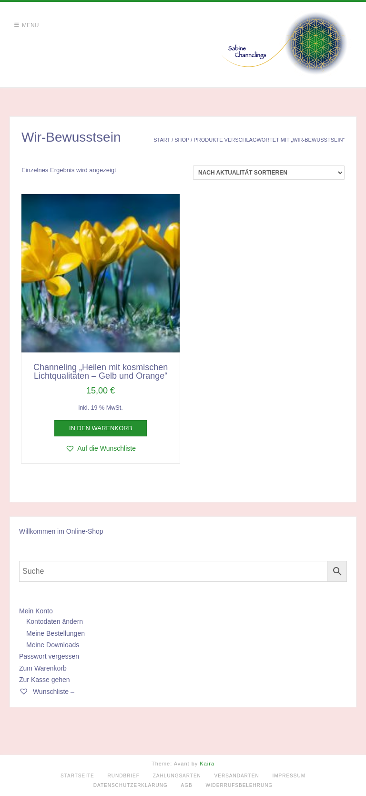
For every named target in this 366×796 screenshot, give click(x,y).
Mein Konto (36, 611)
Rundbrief (124, 775)
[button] (100, 448)
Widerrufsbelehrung (239, 785)
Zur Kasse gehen (44, 679)
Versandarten (236, 775)
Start (161, 140)
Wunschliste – (46, 691)
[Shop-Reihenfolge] (269, 172)
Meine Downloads (52, 645)
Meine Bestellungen (55, 633)
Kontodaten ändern (54, 621)
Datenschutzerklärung (130, 785)
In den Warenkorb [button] (100, 428)
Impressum (288, 775)
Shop (181, 140)
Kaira (207, 763)
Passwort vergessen (49, 656)
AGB (187, 785)
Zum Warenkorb (43, 668)
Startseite (77, 775)
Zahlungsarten (177, 775)
